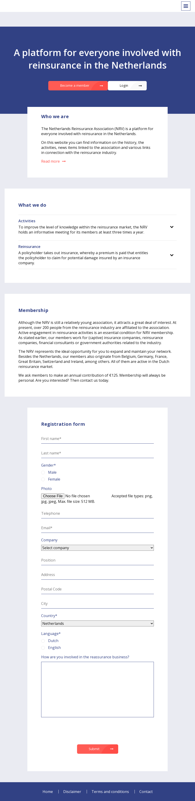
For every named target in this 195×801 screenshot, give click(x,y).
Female (50, 479)
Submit (94, 749)
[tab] (97, 226)
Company (49, 539)
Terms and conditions (110, 791)
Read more (53, 161)
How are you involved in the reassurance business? (85, 656)
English (51, 647)
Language (51, 633)
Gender (48, 465)
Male (49, 472)
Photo (46, 488)
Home (48, 791)
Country (49, 615)
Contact (146, 791)
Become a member (74, 85)
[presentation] (97, 731)
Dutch (49, 640)
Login (124, 85)
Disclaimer (72, 791)
